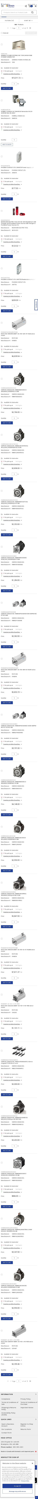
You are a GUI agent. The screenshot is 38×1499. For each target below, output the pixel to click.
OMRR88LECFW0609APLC (9, 1060)
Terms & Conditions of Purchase (29, 1403)
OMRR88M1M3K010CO (8, 780)
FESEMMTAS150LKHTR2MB (9, 948)
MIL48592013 (5, 220)
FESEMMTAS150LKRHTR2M (9, 332)
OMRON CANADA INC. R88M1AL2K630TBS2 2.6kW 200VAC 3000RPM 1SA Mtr (16, 1230)
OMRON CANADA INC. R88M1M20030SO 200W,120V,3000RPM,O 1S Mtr (13, 1174)
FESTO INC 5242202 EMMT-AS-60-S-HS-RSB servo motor (17, 1006)
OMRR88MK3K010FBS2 (8, 892)
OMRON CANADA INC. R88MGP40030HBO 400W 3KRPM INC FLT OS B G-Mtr (18, 726)
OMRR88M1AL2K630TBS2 (9, 1228)
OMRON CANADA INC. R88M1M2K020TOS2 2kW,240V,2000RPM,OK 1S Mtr (14, 502)
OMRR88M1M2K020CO (8, 388)
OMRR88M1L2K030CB (8, 836)
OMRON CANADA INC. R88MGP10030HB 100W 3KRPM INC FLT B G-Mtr (19, 614)
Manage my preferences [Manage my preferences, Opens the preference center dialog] (17, 1491)
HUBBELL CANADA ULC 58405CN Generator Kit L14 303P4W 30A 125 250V (16, 112)
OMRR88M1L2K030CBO (8, 1284)
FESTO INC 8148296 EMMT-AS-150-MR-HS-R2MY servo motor (18, 670)
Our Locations (6, 1429)
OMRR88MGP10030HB (8, 612)
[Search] (19, 12)
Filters (9, 20)
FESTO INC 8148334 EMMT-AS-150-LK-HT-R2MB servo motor (18, 950)
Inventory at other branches (11, 74)
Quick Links (19, 1419)
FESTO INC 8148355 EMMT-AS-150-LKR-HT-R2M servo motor (18, 334)
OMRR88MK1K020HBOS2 (9, 1116)
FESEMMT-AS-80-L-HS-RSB (10, 1340)
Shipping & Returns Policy (8, 1408)
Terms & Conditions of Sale (9, 1403)
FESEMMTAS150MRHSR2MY (9, 668)
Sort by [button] (27, 20)
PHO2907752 (5, 278)
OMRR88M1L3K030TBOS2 (9, 444)
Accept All (17, 1486)
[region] (17, 1478)
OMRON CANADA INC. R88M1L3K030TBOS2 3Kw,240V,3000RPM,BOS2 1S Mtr (14, 446)
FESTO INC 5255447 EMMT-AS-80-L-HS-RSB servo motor (17, 1342)
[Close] (32, 1463)
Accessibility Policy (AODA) (8, 1414)
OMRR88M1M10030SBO (9, 556)
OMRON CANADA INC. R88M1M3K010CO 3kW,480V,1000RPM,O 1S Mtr (13, 782)
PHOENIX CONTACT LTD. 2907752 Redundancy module (18, 279)
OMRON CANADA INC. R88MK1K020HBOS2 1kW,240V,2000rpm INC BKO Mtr (14, 1118)
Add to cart (7, 88)
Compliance (5, 1399)
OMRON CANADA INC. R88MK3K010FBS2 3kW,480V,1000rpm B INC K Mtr (13, 894)
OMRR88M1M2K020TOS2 (9, 500)
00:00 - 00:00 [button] (31, 4)
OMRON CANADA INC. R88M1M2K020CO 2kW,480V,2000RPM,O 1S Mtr (13, 390)
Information (19, 1394)
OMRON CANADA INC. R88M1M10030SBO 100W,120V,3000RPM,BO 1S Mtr (14, 558)
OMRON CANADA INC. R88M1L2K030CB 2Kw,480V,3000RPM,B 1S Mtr (13, 838)
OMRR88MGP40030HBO (9, 724)
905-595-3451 (18, 1447)
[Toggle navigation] (2, 6)
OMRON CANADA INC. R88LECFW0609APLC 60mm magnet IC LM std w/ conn (17, 1062)
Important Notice (27, 1407)
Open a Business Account (7, 1425)
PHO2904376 (5, 166)
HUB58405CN (5, 110)
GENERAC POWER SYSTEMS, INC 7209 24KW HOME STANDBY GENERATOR (16, 56)
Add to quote (6, 144)
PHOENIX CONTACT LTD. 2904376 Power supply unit (17, 167)
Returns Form (26, 1429)
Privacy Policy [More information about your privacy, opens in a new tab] (25, 1481)
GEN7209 (4, 54)
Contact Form (6, 1433)
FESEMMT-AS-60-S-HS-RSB (10, 1004)
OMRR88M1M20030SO (8, 1172)
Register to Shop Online (27, 1425)
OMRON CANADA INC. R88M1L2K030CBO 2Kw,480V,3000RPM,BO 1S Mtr (14, 1286)
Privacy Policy (26, 1399)
